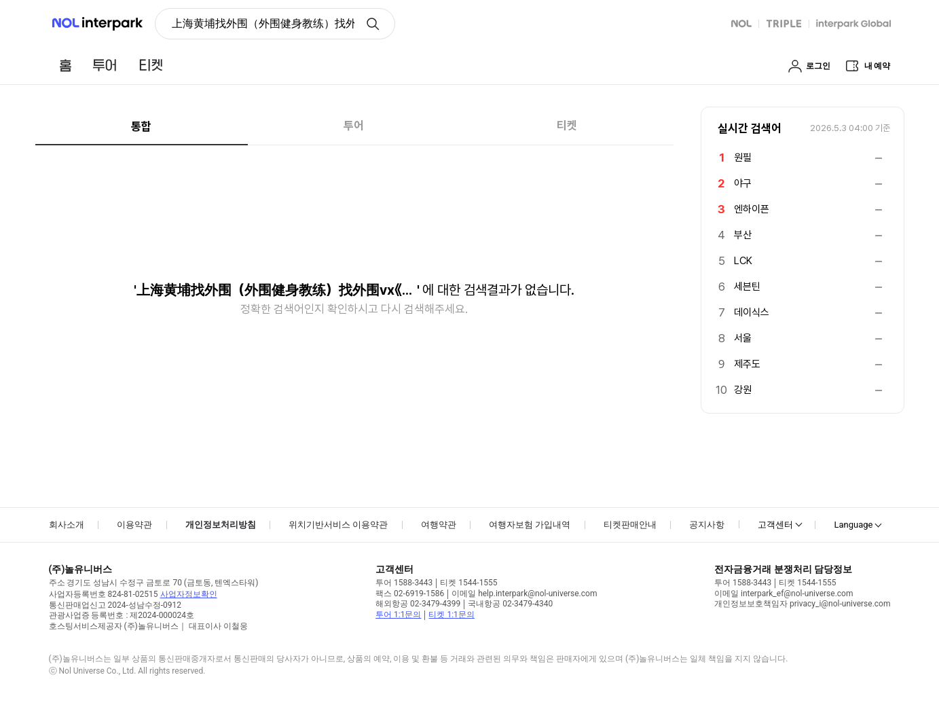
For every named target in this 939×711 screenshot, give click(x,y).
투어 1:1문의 (398, 614)
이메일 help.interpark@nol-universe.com (524, 593)
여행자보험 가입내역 (529, 524)
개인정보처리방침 (220, 524)
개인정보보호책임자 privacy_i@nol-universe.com (802, 603)
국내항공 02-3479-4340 (510, 603)
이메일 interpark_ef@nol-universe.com (783, 593)
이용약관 (134, 524)
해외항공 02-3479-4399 (417, 603)
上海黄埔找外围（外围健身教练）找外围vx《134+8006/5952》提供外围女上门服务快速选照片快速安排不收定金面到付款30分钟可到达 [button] (263, 23)
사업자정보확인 (188, 594)
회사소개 (66, 524)
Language (853, 524)
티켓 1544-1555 (468, 582)
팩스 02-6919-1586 (409, 593)
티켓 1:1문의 (451, 614)
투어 (354, 125)
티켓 (567, 125)
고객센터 (775, 524)
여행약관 (438, 524)
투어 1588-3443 (403, 582)
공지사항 (706, 524)
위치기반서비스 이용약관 (338, 524)
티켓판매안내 (630, 524)
